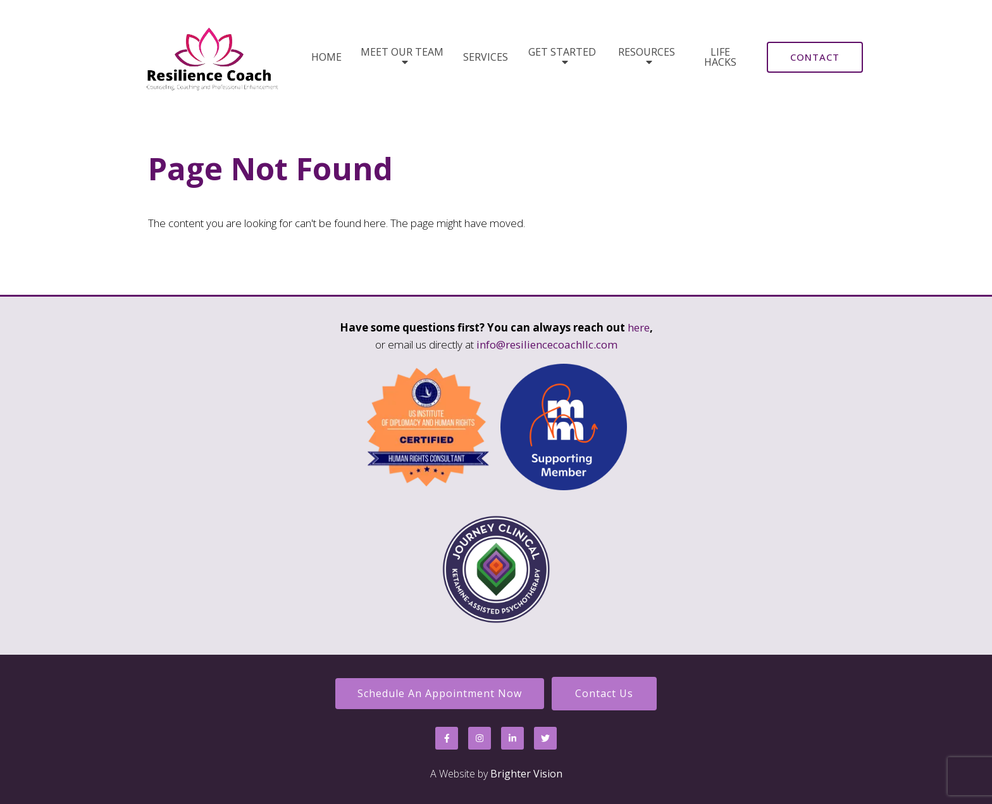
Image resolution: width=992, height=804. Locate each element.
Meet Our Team (402, 53)
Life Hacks (720, 57)
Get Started (562, 53)
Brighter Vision (526, 774)
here (639, 327)
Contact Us (604, 693)
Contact (815, 57)
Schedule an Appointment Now (439, 693)
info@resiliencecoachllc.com (546, 344)
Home (326, 57)
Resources (646, 53)
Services (485, 57)
